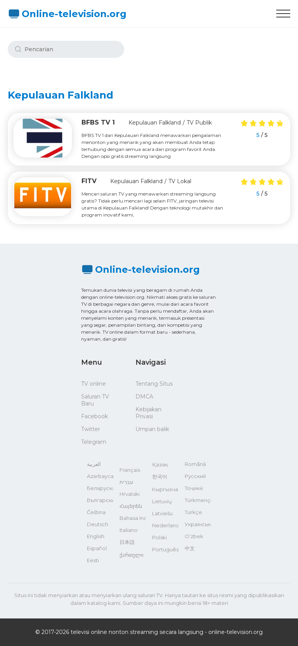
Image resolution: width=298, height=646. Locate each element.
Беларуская (100, 488)
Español (97, 548)
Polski (159, 537)
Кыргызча (165, 489)
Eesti (93, 560)
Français (130, 470)
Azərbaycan (100, 476)
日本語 (127, 542)
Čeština (96, 512)
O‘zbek (194, 536)
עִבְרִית (126, 482)
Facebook (94, 416)
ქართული (132, 555)
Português (165, 549)
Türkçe (193, 512)
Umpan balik (152, 429)
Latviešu (162, 513)
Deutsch (97, 524)
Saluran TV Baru (95, 400)
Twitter (90, 429)
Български (100, 500)
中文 (190, 548)
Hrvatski (130, 494)
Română (195, 464)
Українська (198, 524)
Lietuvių (162, 501)
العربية (94, 464)
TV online (93, 383)
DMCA (144, 396)
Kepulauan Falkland (154, 122)
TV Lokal (179, 181)
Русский (195, 476)
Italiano (129, 530)
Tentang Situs (154, 383)
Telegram (93, 441)
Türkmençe (198, 500)
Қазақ (160, 464)
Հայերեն (131, 506)
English (95, 536)
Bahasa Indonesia (133, 518)
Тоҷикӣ (194, 488)
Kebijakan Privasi (148, 413)
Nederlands (165, 525)
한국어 (159, 476)
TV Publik (199, 122)
